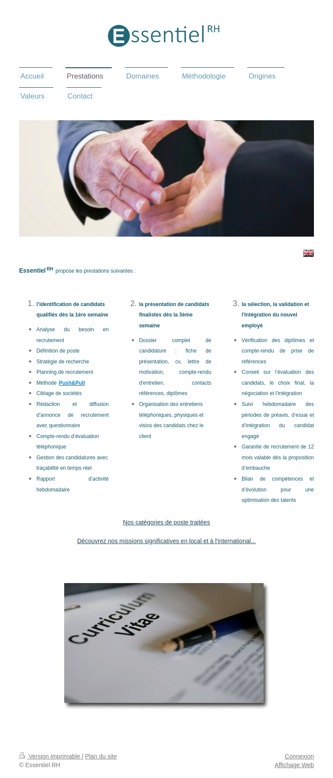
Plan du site (101, 756)
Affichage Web (294, 765)
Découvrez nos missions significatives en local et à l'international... (166, 540)
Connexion (299, 756)
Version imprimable (50, 756)
